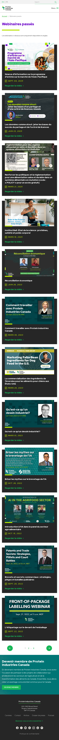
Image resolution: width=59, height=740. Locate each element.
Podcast (51, 715)
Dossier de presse (38, 715)
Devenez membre (11, 687)
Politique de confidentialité (29, 734)
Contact (18, 715)
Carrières (8, 715)
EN (3, 2)
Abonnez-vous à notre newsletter (29, 721)
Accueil (4, 16)
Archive (26, 715)
